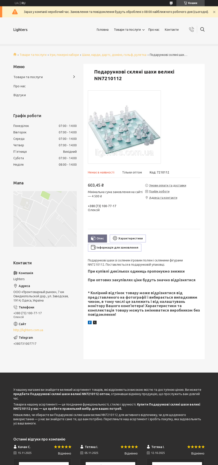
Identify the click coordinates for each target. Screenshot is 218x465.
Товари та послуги (127, 29)
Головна (103, 29)
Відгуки (19, 95)
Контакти (172, 29)
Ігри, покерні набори (64, 55)
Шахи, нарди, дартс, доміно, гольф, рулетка (114, 55)
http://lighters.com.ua (28, 330)
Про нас (153, 29)
